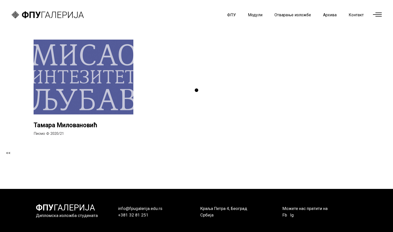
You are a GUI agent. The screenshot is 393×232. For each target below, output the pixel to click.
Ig (292, 214)
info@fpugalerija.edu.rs (140, 208)
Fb (284, 214)
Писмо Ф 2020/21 (49, 133)
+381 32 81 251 (133, 214)
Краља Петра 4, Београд (223, 208)
